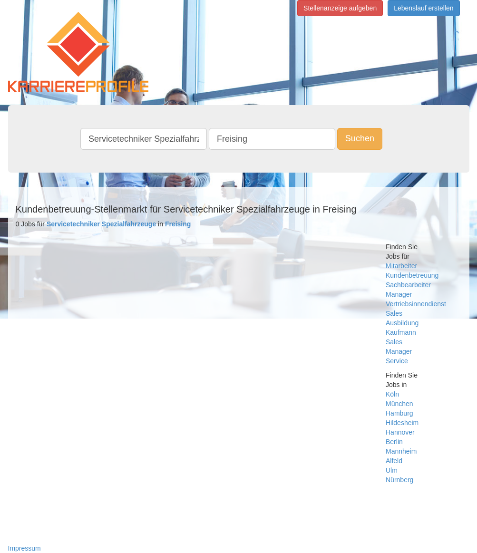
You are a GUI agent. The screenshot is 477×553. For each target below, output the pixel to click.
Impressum (24, 548)
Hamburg (399, 413)
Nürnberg (399, 480)
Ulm (392, 470)
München (399, 403)
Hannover (400, 432)
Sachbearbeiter (408, 285)
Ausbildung (402, 323)
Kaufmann (401, 332)
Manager (399, 294)
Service (397, 361)
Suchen (359, 138)
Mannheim (401, 451)
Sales (394, 313)
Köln (392, 394)
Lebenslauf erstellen (423, 8)
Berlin (394, 442)
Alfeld (394, 461)
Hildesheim (402, 423)
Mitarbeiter (401, 266)
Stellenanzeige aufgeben (340, 8)
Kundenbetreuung (412, 275)
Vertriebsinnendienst (416, 304)
